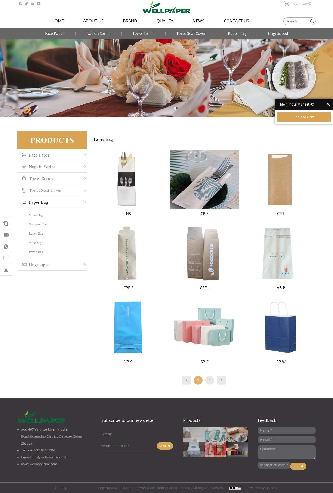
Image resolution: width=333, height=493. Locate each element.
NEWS (198, 21)
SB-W (290, 361)
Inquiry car (300, 3)
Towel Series (143, 33)
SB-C (214, 361)
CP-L (290, 213)
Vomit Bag (33, 215)
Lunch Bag (33, 233)
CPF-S (137, 287)
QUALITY (165, 21)
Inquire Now (304, 117)
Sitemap (61, 487)
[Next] (230, 384)
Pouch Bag (33, 252)
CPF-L (214, 287)
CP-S (214, 213)
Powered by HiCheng (263, 488)
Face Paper (54, 33)
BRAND (130, 21)
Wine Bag (32, 242)
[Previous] (195, 384)
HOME (58, 21)
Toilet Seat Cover (191, 33)
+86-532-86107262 (42, 450)
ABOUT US (93, 21)
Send (162, 446)
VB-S (137, 361)
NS (137, 213)
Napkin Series (98, 33)
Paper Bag (237, 33)
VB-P (290, 287)
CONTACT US (236, 21)
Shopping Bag (35, 224)
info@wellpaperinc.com (50, 457)
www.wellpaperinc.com (39, 464)
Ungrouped (278, 33)
